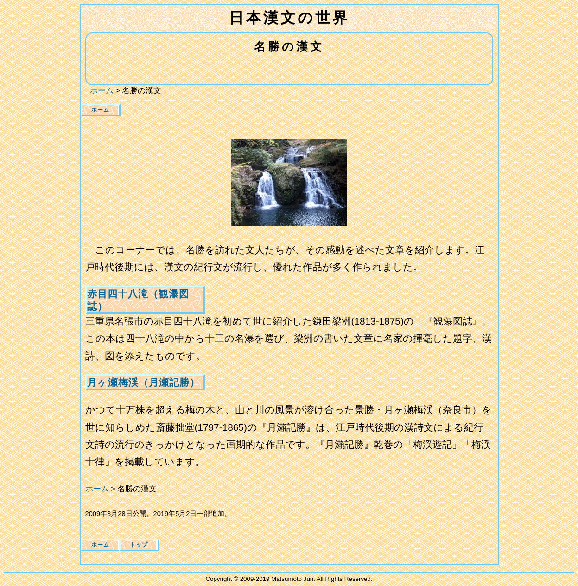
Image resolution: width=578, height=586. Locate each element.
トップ (139, 544)
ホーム (100, 110)
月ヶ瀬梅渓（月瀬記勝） (143, 382)
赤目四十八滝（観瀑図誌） (138, 300)
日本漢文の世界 (289, 17)
